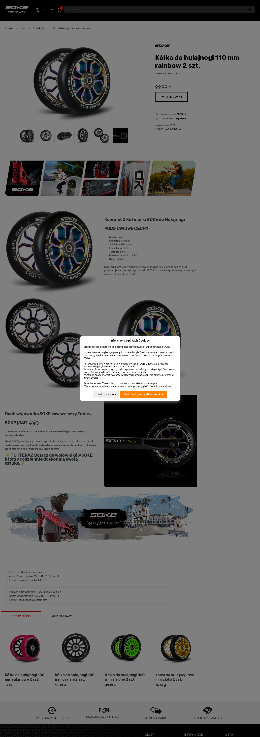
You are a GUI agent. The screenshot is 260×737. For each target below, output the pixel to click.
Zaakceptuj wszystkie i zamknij (143, 394)
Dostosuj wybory (106, 394)
